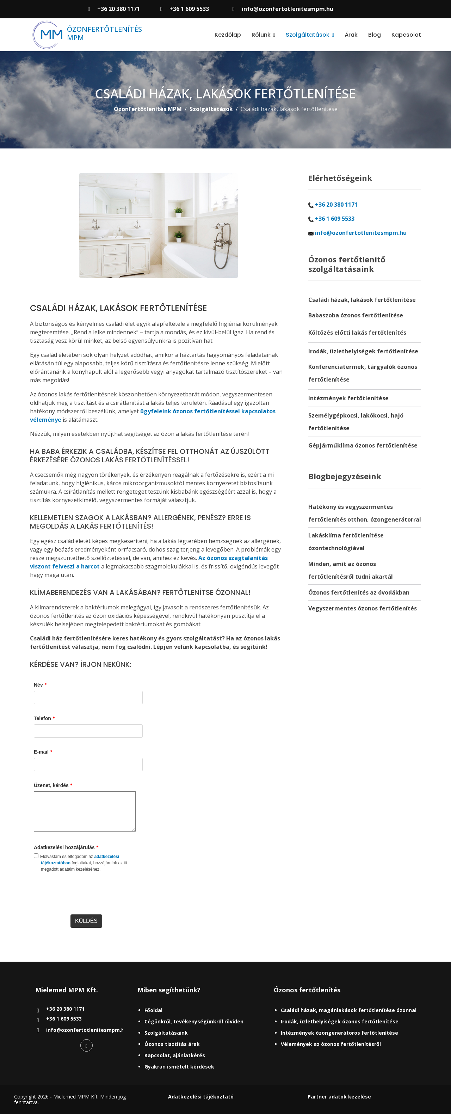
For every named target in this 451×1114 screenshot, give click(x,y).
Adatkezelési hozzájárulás (66, 847)
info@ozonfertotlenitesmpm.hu (287, 9)
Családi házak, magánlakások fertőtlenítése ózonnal (348, 1010)
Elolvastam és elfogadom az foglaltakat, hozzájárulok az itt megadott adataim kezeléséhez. (80, 862)
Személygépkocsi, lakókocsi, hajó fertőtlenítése (355, 422)
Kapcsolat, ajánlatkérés (174, 1055)
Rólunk (261, 35)
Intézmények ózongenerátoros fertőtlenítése (339, 1032)
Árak (351, 35)
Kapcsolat (406, 35)
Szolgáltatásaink (166, 1032)
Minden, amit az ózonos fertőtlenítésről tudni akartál (350, 570)
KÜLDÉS (86, 921)
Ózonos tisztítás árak (172, 1044)
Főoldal (153, 1010)
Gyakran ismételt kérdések (179, 1066)
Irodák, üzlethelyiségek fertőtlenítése (363, 351)
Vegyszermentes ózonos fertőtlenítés (362, 608)
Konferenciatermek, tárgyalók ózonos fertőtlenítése (362, 373)
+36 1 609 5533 (189, 9)
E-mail (43, 752)
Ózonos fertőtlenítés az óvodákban (358, 592)
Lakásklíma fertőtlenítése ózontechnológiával (346, 541)
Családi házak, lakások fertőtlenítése (362, 300)
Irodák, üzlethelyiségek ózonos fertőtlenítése (340, 1021)
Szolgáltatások (307, 35)
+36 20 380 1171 (118, 9)
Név (40, 685)
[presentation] (87, 897)
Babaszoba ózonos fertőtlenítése (355, 315)
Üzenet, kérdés (53, 785)
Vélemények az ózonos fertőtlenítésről (331, 1044)
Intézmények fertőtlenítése (348, 398)
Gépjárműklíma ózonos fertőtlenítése (363, 445)
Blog (374, 35)
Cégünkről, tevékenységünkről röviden (193, 1021)
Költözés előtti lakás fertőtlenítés (357, 332)
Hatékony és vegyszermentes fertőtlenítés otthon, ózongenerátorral (364, 513)
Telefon (44, 718)
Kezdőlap (228, 35)
